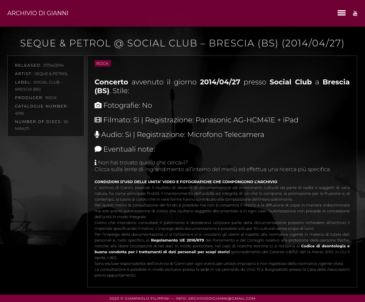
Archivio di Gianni (37, 13)
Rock (102, 63)
